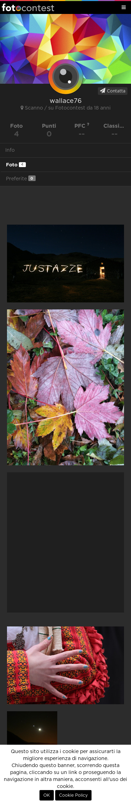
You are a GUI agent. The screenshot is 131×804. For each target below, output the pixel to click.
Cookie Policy (73, 795)
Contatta (112, 90)
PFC (81, 126)
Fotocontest (28, 7)
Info (10, 150)
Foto (16, 164)
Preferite (21, 178)
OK (46, 795)
